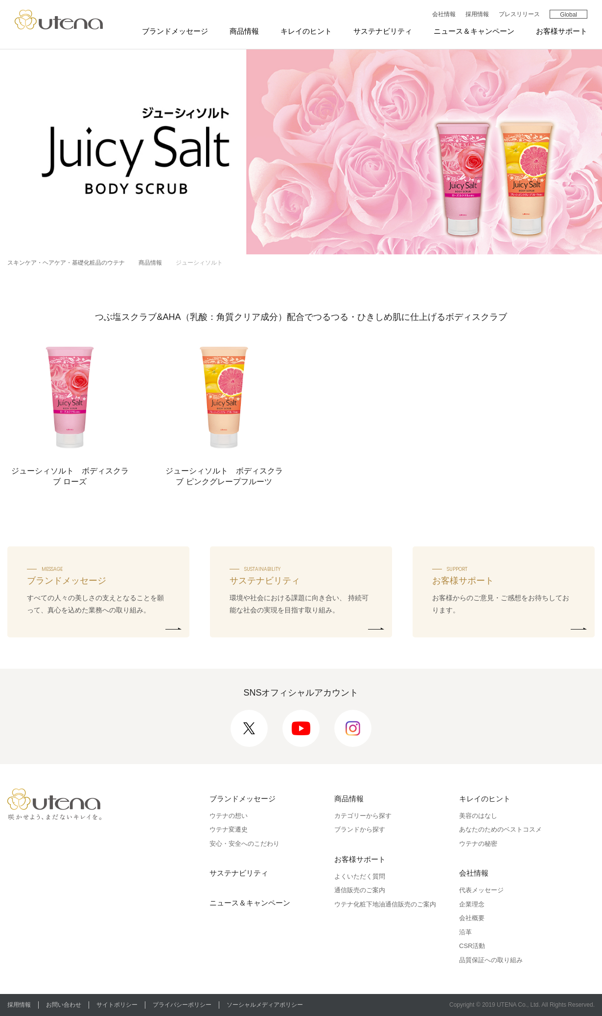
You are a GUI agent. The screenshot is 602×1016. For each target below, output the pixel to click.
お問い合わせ (63, 1004)
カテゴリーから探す (363, 815)
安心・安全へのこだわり (244, 843)
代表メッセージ (481, 890)
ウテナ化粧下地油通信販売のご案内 (385, 904)
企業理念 (472, 904)
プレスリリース (519, 14)
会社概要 (472, 918)
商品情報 (244, 31)
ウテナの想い (228, 815)
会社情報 (444, 14)
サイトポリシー (117, 1004)
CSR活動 (472, 945)
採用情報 (477, 14)
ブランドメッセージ (175, 31)
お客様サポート (561, 31)
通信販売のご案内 (359, 890)
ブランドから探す (359, 829)
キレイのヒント (306, 31)
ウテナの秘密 (478, 843)
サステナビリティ (382, 31)
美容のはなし (478, 815)
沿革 (465, 932)
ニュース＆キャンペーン (474, 31)
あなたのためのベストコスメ (500, 829)
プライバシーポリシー (182, 1004)
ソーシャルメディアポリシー (265, 1004)
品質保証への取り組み (491, 960)
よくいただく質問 (359, 876)
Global (568, 14)
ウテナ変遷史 (228, 829)
